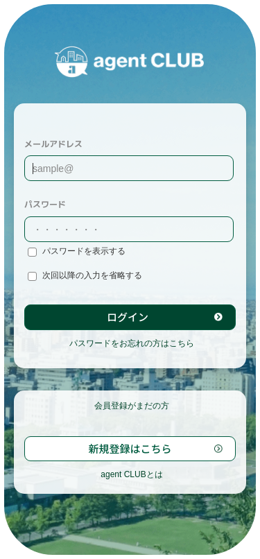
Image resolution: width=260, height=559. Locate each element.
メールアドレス (53, 144)
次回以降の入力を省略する (85, 275)
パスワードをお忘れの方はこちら (131, 343)
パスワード (45, 204)
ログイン (127, 316)
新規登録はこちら (129, 448)
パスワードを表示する (76, 251)
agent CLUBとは (131, 474)
